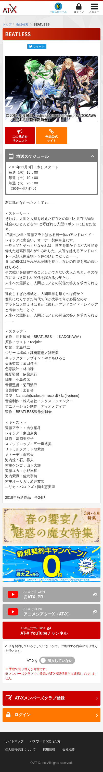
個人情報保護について (20, 749)
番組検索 (22, 24)
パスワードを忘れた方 (45, 741)
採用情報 (49, 749)
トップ (7, 24)
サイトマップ (14, 741)
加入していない (59, 661)
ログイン (79, 11)
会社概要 (68, 749)
